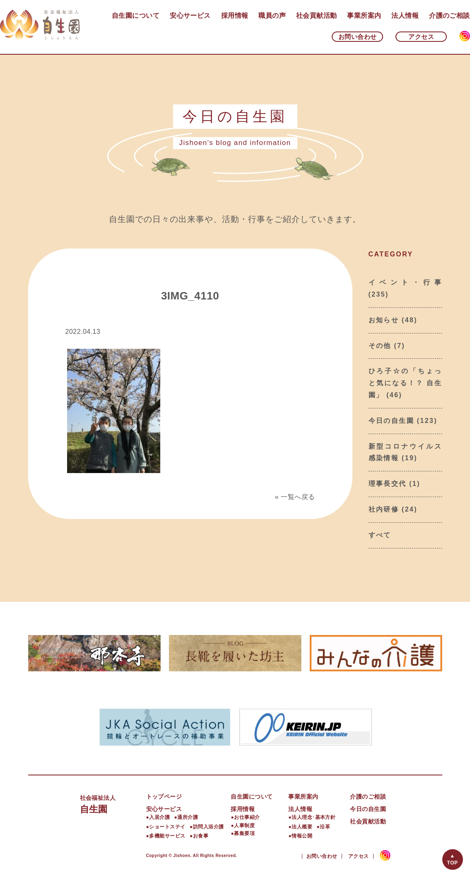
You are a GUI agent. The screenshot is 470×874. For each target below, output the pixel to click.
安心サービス (190, 15)
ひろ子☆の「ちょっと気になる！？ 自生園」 (405, 382)
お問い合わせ (357, 36)
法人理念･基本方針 (313, 817)
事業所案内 (364, 15)
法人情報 (405, 15)
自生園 (113, 803)
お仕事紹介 (247, 817)
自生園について (135, 15)
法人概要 (302, 827)
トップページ (164, 796)
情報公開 (302, 836)
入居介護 (159, 817)
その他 (380, 345)
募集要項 (244, 833)
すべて (380, 534)
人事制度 (244, 825)
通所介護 (187, 817)
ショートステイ (167, 827)
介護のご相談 (449, 15)
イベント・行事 (405, 282)
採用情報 (234, 15)
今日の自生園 (391, 420)
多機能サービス (167, 836)
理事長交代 (388, 483)
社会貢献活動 (316, 15)
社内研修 (384, 509)
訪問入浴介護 (208, 827)
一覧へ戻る (298, 496)
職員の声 (272, 15)
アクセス (421, 36)
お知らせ (384, 320)
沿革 (325, 827)
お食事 (200, 836)
